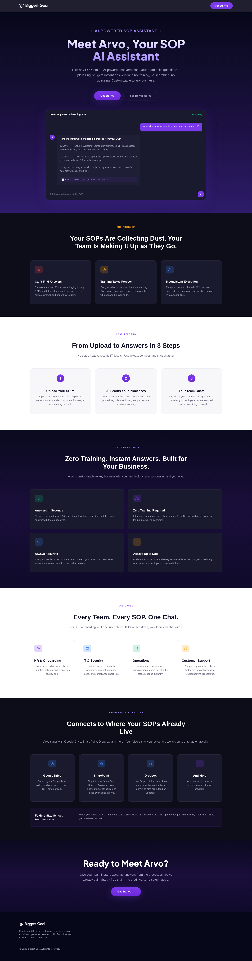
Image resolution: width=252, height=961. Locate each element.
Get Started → (126, 891)
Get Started (221, 5)
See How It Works (140, 95)
